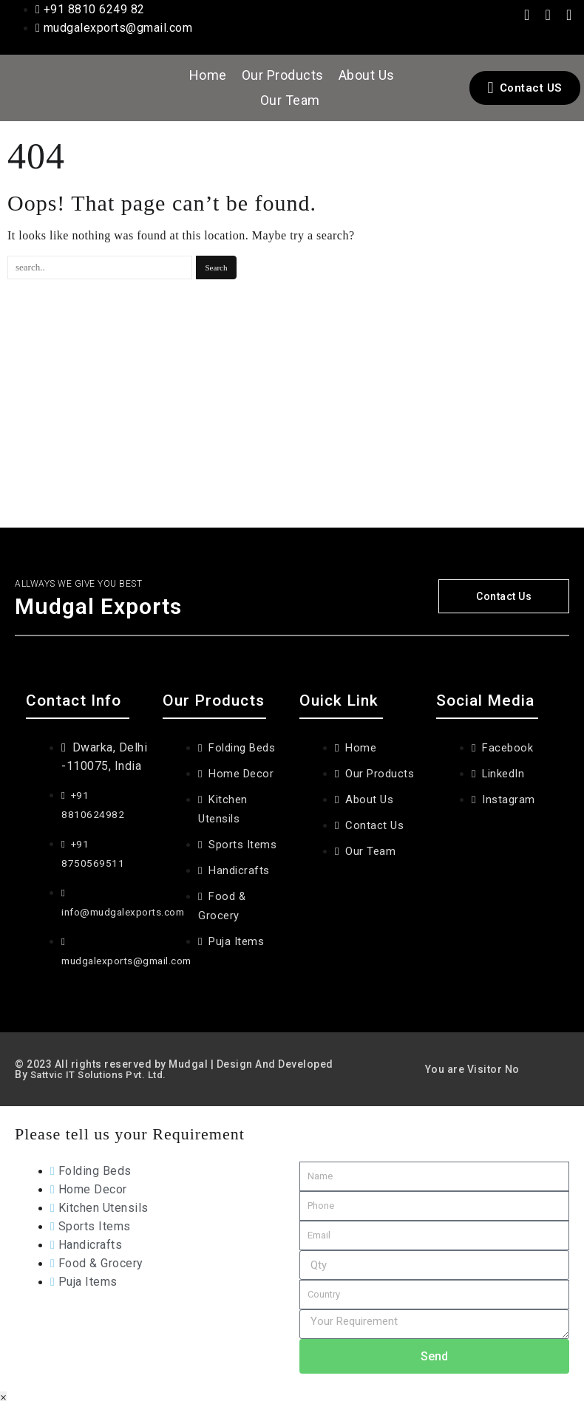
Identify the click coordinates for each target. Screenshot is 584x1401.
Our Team (290, 100)
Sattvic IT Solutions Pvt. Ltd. (102, 1068)
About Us (367, 75)
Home (208, 75)
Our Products (283, 75)
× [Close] (3, 1391)
